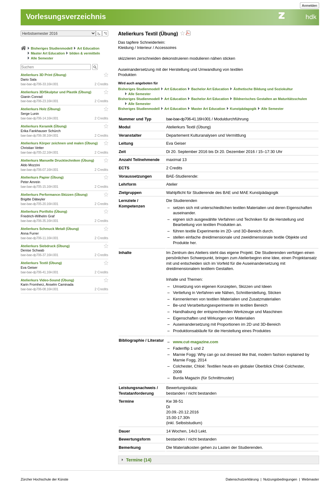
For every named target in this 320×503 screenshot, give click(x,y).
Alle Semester (42, 58)
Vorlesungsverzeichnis (66, 16)
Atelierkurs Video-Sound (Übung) (48, 280)
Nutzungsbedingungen (280, 479)
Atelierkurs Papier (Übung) (42, 177)
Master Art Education (48, 53)
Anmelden (309, 5)
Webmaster (310, 479)
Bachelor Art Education (210, 89)
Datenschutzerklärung (242, 479)
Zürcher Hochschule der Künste (44, 479)
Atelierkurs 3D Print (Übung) (44, 75)
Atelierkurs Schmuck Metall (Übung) (50, 229)
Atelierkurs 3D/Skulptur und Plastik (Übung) (56, 92)
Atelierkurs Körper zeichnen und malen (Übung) (60, 143)
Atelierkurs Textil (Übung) (42, 263)
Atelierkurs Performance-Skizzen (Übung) (54, 194)
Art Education (88, 48)
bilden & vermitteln (84, 53)
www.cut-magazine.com (195, 342)
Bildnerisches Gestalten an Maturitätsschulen (270, 99)
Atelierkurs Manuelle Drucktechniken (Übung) (58, 160)
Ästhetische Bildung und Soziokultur (263, 89)
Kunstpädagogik (243, 109)
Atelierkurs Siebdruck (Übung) (46, 246)
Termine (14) (138, 459)
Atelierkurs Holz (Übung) (41, 109)
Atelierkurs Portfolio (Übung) (44, 211)
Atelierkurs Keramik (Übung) (44, 126)
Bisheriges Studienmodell (51, 48)
